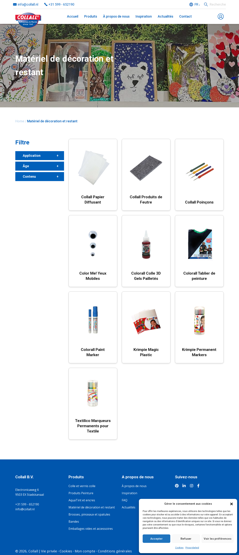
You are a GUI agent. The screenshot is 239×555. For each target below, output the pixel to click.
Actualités (165, 16)
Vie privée (49, 551)
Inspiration (144, 16)
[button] (231, 504)
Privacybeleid (192, 547)
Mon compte (85, 551)
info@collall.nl (25, 509)
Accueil (72, 16)
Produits (90, 16)
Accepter (156, 538)
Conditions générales (115, 551)
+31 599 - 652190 (27, 504)
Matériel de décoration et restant (92, 507)
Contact (185, 16)
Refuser (186, 538)
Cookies (179, 547)
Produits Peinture (81, 493)
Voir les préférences (217, 538)
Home (19, 121)
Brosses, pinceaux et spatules (89, 514)
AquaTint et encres (82, 500)
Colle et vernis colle (82, 486)
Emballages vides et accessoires (91, 529)
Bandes (74, 521)
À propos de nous (116, 16)
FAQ (124, 500)
